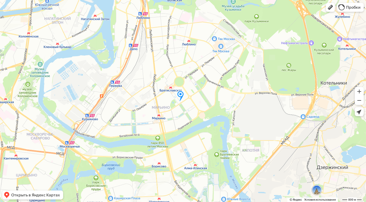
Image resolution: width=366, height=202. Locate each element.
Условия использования (320, 199)
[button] (330, 7)
